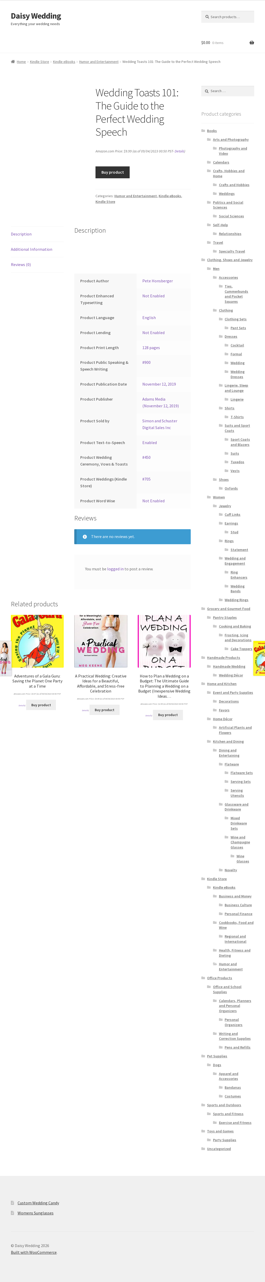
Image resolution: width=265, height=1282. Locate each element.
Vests (235, 470)
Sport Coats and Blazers (240, 442)
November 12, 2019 (159, 384)
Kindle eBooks (64, 61)
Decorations (229, 701)
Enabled (149, 442)
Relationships (230, 233)
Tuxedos (237, 462)
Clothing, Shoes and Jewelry (230, 259)
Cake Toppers (241, 648)
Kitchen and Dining (228, 741)
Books (212, 130)
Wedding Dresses (238, 374)
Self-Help (220, 225)
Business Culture (238, 905)
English (149, 317)
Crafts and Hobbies (234, 184)
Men (216, 268)
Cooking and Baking (235, 626)
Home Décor (222, 719)
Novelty (231, 870)
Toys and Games (220, 1131)
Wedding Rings (236, 600)
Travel (218, 242)
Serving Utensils (237, 793)
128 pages (151, 347)
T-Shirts (237, 417)
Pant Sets (238, 328)
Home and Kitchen (222, 683)
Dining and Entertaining (229, 753)
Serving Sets (241, 781)
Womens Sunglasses (36, 1212)
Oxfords (231, 488)
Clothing (226, 310)
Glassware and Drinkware (236, 807)
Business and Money (235, 896)
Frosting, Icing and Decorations (238, 638)
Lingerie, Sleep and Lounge (236, 388)
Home (21, 61)
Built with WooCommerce (34, 1252)
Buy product (112, 172)
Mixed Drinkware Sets (239, 823)
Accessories (228, 277)
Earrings (231, 523)
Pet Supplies (217, 1056)
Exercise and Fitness (235, 1122)
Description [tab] (21, 234)
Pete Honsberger (157, 280)
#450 (146, 457)
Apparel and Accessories (228, 1076)
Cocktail (237, 345)
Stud (234, 532)
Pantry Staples (225, 617)
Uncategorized (219, 1148)
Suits (235, 453)
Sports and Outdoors (224, 1105)
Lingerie (237, 399)
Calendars (221, 162)
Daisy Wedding (36, 16)
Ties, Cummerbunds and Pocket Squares (236, 294)
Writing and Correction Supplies (235, 1036)
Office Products (219, 978)
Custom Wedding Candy (38, 1202)
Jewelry (225, 506)
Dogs (217, 1065)
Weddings (227, 193)
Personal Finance (238, 913)
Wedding (238, 362)
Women (219, 497)
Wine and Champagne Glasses (240, 842)
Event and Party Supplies (233, 692)
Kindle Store (39, 61)
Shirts (229, 408)
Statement (239, 549)
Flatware (232, 764)
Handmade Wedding (229, 666)
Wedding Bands (238, 589)
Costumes (233, 1096)
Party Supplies (224, 1140)
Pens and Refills (238, 1047)
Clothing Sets (236, 319)
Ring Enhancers (239, 575)
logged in (115, 568)
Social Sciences (231, 216)
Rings (229, 541)
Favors (224, 710)
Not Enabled (153, 295)
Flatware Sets (242, 772)
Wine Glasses (243, 859)
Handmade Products (223, 657)
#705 (146, 479)
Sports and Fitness (228, 1113)
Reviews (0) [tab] (21, 264)
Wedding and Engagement (235, 561)
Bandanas (233, 1087)
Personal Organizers (233, 1022)
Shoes (224, 479)
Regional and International (235, 939)
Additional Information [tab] (31, 249)
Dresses (231, 336)
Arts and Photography (231, 139)
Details (179, 151)
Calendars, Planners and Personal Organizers (235, 1005)
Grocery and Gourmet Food (228, 608)
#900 (146, 362)
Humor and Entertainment (99, 61)
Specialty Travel (232, 251)
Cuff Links (232, 514)
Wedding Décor (231, 675)
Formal (236, 354)
